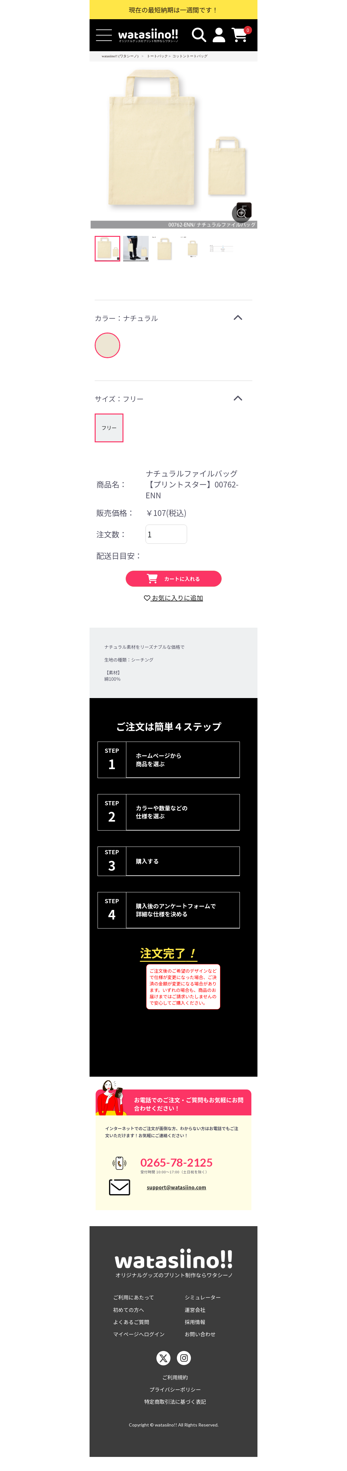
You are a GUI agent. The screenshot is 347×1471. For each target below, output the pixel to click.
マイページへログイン (142, 1345)
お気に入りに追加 (173, 597)
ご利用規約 (175, 1389)
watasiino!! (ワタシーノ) (120, 56)
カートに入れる (173, 578)
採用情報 (196, 1332)
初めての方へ (130, 1319)
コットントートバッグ (190, 56)
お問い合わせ (202, 1345)
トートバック (157, 56)
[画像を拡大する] (241, 213)
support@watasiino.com (176, 1191)
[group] (109, 428)
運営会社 (196, 1319)
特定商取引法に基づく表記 (175, 1415)
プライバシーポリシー (175, 1402)
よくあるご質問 (133, 1332)
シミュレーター (205, 1306)
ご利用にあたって (136, 1306)
